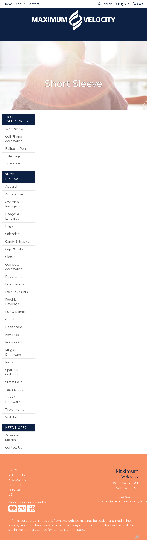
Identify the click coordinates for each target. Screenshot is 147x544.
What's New (14, 129)
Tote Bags (12, 156)
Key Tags (12, 335)
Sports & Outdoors (12, 372)
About (20, 4)
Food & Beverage (12, 302)
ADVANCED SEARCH (17, 483)
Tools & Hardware (12, 400)
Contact (33, 4)
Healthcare (13, 327)
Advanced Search (12, 438)
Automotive (14, 194)
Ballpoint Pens (16, 148)
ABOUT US (16, 475)
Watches (11, 417)
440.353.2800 (128, 497)
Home (8, 4)
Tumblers (12, 164)
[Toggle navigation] (6, 36)
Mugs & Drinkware (13, 352)
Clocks (10, 257)
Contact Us (13, 447)
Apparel (11, 186)
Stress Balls (13, 382)
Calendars (12, 234)
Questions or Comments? (27, 502)
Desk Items (13, 276)
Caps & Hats (14, 249)
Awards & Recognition (14, 204)
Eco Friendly (14, 284)
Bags (9, 226)
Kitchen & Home (17, 342)
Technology (14, 390)
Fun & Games (15, 312)
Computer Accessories (13, 267)
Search (105, 4)
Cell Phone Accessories (13, 139)
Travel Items (14, 409)
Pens (9, 362)
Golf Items (13, 319)
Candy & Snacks (17, 241)
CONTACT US (15, 492)
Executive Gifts (16, 292)
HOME (13, 470)
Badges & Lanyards (12, 216)
